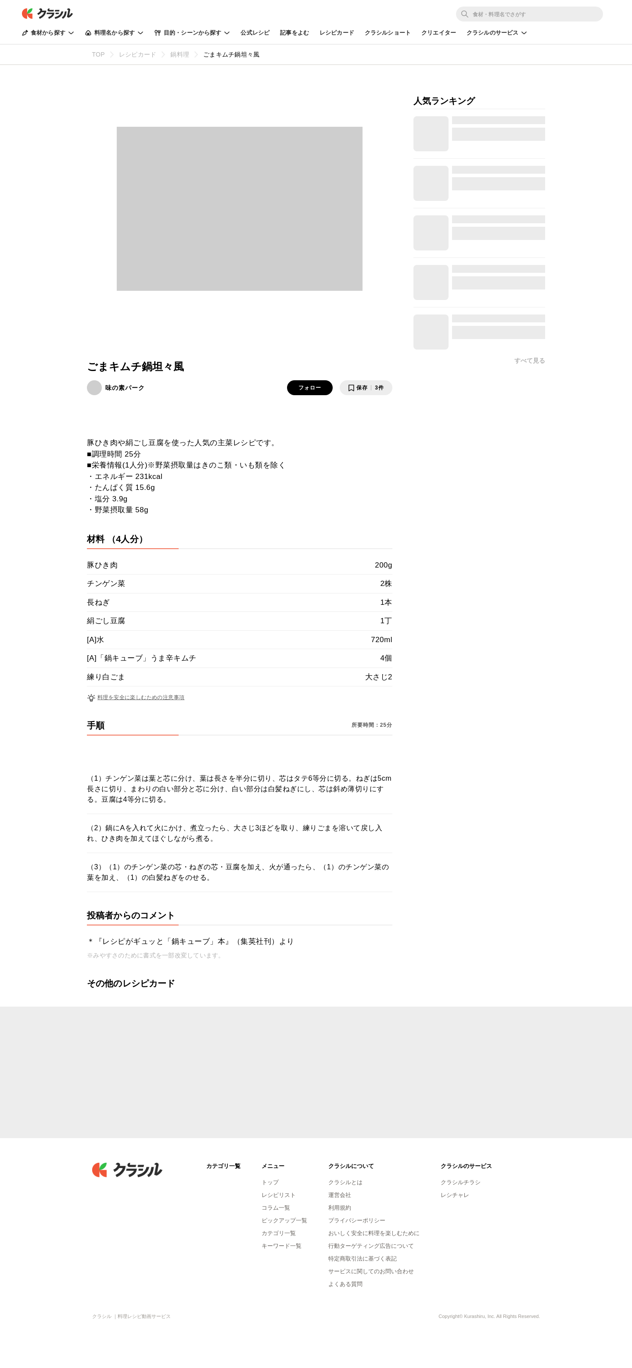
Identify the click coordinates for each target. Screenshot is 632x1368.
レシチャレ (455, 1195)
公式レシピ (255, 32)
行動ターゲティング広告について (371, 1246)
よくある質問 (345, 1284)
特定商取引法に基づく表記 (362, 1258)
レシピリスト (279, 1195)
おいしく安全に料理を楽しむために (374, 1233)
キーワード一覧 (282, 1246)
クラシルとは (345, 1182)
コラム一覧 (276, 1207)
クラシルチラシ (461, 1182)
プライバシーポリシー (356, 1220)
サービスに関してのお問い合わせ (371, 1271)
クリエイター (438, 32)
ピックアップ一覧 (284, 1220)
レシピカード (337, 32)
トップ (270, 1182)
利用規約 (339, 1207)
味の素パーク (125, 387)
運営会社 (339, 1195)
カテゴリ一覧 (279, 1233)
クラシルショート (388, 32)
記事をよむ (294, 32)
